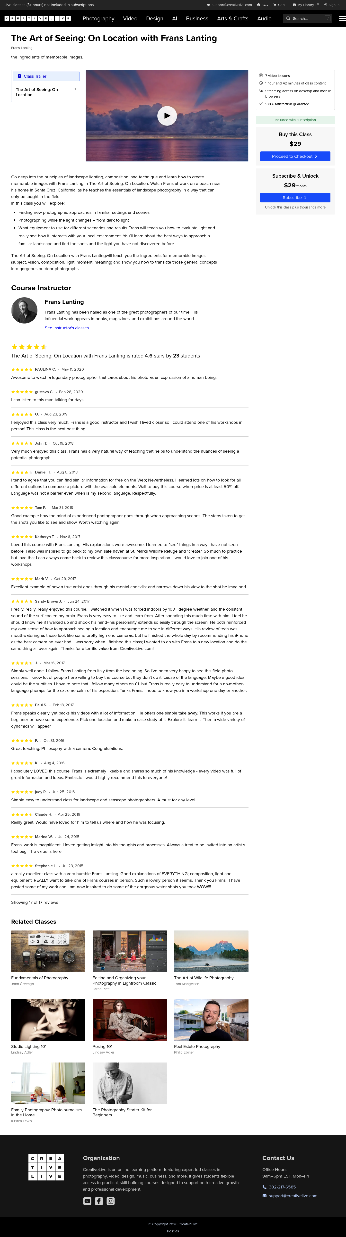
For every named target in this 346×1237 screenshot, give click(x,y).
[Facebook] (99, 1201)
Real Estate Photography (197, 1046)
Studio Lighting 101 (28, 1046)
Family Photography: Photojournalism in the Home (46, 1112)
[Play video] (167, 115)
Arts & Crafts (232, 18)
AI (174, 18)
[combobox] (307, 18)
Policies (173, 1231)
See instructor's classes (67, 328)
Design (154, 18)
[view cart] (280, 4)
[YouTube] (87, 1201)
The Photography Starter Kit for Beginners (122, 1112)
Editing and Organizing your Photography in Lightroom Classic (124, 980)
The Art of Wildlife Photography (204, 978)
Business (197, 18)
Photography (98, 18)
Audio (264, 18)
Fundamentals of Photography (39, 978)
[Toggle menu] (342, 18)
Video (130, 18)
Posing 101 (102, 1046)
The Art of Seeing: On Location (37, 92)
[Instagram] (110, 1201)
